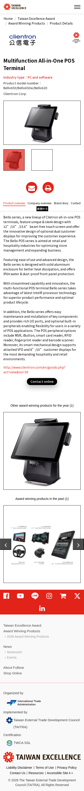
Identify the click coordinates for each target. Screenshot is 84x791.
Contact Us (17, 773)
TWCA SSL (18, 743)
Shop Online (12, 673)
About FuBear (13, 667)
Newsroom (14, 652)
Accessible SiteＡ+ (60, 773)
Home (8, 18)
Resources (36, 773)
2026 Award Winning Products (28, 636)
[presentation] (5, 544)
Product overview (14, 203)
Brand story (61, 203)
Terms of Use (44, 767)
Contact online (42, 381)
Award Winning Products (26, 23)
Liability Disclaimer (19, 767)
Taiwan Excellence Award (36, 18)
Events (12, 657)
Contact (76, 203)
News (7, 646)
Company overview (40, 203)
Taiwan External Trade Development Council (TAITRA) (43, 723)
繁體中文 (42, 209)
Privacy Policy (67, 767)
